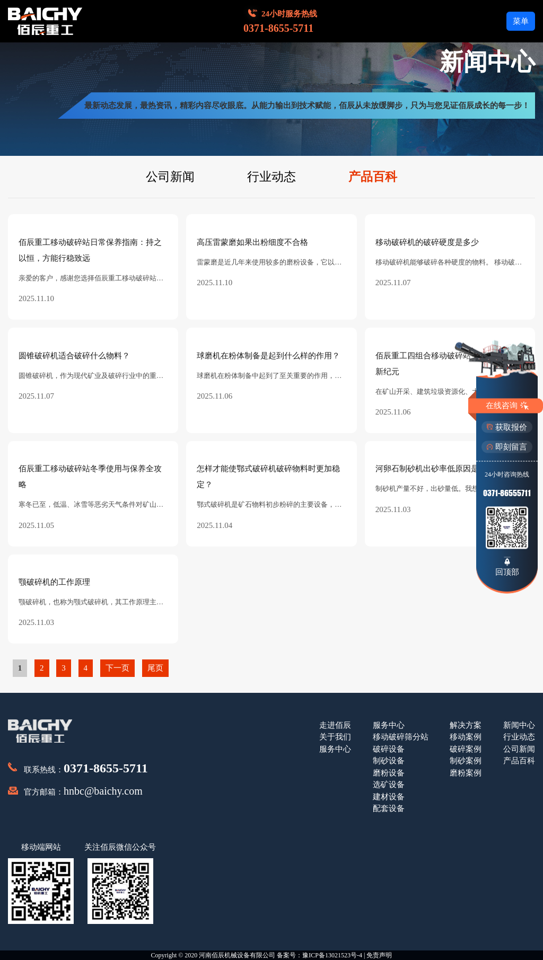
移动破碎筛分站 (400, 737)
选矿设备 (389, 784)
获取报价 (507, 426)
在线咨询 (507, 405)
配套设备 (389, 808)
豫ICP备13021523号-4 (332, 955)
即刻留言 (507, 447)
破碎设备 (389, 749)
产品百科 (372, 176)
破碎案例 (465, 749)
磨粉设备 (389, 773)
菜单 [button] (521, 21)
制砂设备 (389, 760)
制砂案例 (465, 760)
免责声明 (379, 955)
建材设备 (389, 796)
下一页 (117, 668)
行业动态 (271, 176)
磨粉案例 (465, 773)
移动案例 (465, 737)
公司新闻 (170, 176)
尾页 (155, 668)
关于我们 (335, 737)
